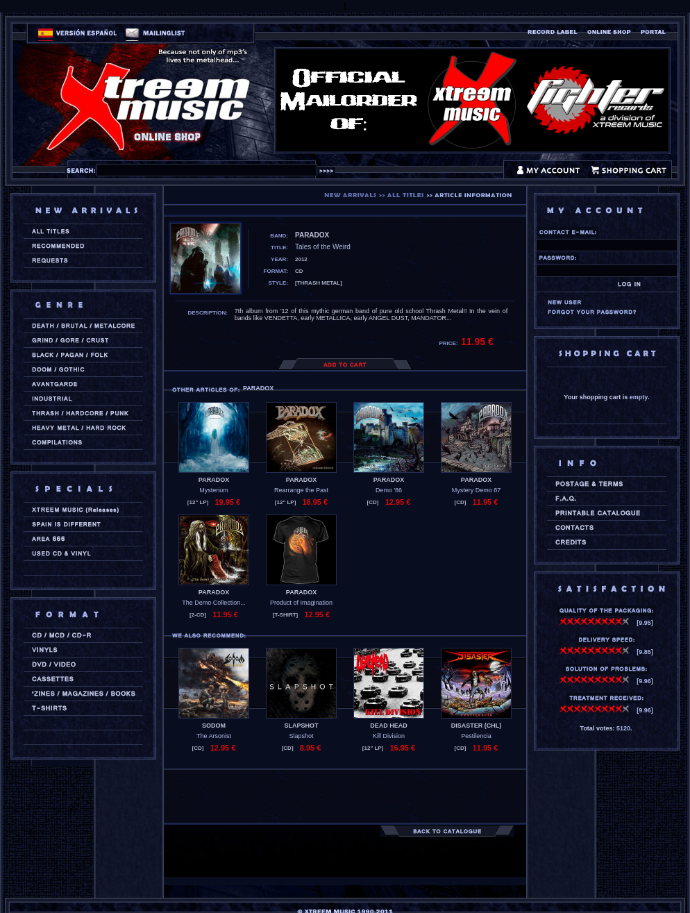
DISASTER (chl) (476, 725)
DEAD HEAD (388, 725)
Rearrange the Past (301, 490)
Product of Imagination (301, 602)
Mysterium (213, 490)
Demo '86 (389, 490)
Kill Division (389, 735)
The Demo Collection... (214, 602)
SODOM (214, 725)
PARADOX (214, 479)
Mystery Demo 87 (476, 490)
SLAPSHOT (301, 725)
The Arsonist (213, 735)
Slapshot (301, 735)
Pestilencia (476, 735)
